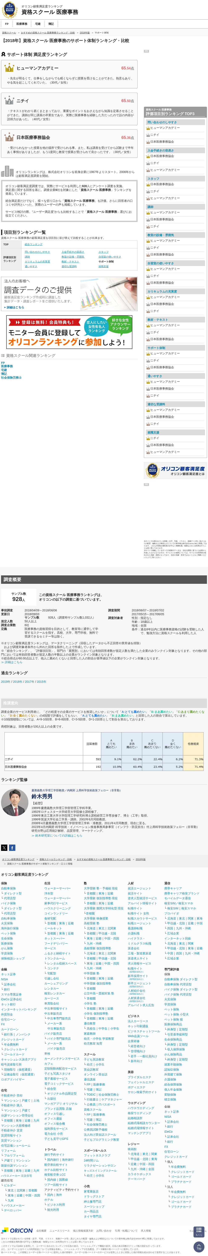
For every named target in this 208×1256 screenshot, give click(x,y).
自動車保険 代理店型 (178, 984)
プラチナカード (181, 1181)
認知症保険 (171, 1069)
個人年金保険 (173, 1089)
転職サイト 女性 (138, 913)
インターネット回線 (177, 938)
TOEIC (91, 1094)
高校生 (91, 1028)
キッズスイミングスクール (100, 1170)
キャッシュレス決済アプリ (18, 1059)
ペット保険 (8, 933)
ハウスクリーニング (57, 908)
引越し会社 (51, 978)
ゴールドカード (14, 1054)
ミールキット (53, 928)
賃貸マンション (11, 1140)
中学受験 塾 (91, 973)
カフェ (48, 1063)
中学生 (103, 1028)
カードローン (10, 1029)
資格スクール (92, 1109)
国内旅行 (53, 1159)
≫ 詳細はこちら (11, 662)
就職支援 (104, 266)
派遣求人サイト (138, 958)
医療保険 (7, 943)
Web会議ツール (138, 1036)
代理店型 (10, 898)
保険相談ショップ (13, 958)
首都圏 (8, 1120)
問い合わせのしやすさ (37, 251)
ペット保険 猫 (173, 1019)
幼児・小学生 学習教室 (99, 1038)
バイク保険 (8, 903)
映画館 (132, 1149)
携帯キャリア (173, 888)
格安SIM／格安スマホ (178, 903)
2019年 (6, 681)
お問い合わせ (104, 1230)
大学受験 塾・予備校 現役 (101, 888)
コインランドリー (56, 913)
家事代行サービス (56, 903)
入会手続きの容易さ (73, 251)
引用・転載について (126, 1230)
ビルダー (10, 1185)
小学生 (114, 1028)
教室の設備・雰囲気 (73, 256)
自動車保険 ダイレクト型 (180, 979)
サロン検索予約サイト (142, 1092)
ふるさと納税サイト (57, 953)
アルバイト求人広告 (141, 1005)
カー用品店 (91, 1211)
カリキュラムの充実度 (37, 261)
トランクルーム (54, 958)
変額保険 (170, 1094)
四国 (170, 928)
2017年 (29, 681)
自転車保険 (8, 918)
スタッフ (104, 251)
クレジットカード (13, 1039)
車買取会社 (51, 1003)
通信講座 (90, 1079)
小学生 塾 (90, 1003)
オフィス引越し (54, 1113)
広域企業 (173, 933)
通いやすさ (31, 266)
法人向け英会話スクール (100, 1134)
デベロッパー (13, 1210)
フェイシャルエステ (141, 1082)
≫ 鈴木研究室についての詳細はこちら (57, 835)
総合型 (51, 1088)
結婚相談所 (135, 1118)
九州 (36, 1120)
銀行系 (8, 1034)
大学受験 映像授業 (96, 918)
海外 (59, 1194)
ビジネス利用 (56, 1204)
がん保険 (7, 948)
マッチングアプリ (139, 1133)
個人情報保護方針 (83, 1230)
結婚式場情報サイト (141, 1128)
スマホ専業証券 (11, 994)
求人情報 (146, 1230)
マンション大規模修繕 (15, 1125)
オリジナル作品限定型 (62, 1093)
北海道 (91, 928)
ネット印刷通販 (138, 1026)
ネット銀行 (8, 1004)
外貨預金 (7, 1014)
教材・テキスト (70, 261)
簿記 (4, 373)
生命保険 (7, 938)
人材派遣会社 (136, 999)
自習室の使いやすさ (110, 256)
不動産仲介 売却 (11, 1095)
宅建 (4, 370)
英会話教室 (91, 1069)
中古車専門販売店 (59, 1018)
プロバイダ (171, 913)
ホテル (48, 1199)
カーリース (51, 998)
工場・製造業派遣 (139, 953)
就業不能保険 (173, 1064)
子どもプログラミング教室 (101, 1139)
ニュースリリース (60, 1230)
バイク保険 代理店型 (178, 994)
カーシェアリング (56, 983)
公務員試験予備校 (95, 1129)
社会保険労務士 (11, 377)
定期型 (183, 1029)
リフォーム (8, 1150)
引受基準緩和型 (177, 1034)
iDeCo (168, 1131)
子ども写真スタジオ (57, 1073)
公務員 (91, 1104)
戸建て (26, 1100)
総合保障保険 (173, 1084)
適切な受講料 (69, 266)
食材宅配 (50, 918)
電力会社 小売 (53, 1133)
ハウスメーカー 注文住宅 (16, 1175)
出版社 (51, 1098)
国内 (50, 1194)
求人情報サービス (139, 963)
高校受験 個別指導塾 (97, 948)
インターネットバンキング (18, 1009)
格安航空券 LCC (55, 1174)
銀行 (7, 989)
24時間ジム (91, 1160)
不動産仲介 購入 (11, 1105)
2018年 (17, 681)
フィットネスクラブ (97, 1155)
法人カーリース (138, 1021)
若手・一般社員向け (144, 1056)
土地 (36, 1100)
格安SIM (172, 908)
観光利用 (53, 1209)
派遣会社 (134, 948)
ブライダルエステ (139, 1077)
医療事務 (7, 366)
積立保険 (170, 1099)
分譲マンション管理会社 (17, 1115)
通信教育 (90, 1023)
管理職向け (138, 1051)
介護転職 (134, 933)
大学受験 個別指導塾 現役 (101, 898)
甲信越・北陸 (107, 933)
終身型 (171, 1029)
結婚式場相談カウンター (144, 1123)
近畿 (27, 1120)
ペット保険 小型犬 (176, 1014)
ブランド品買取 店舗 (58, 1108)
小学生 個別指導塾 (96, 1013)
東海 (19, 1120)
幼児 (90, 1064)
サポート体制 (156, 348)
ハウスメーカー (14, 1205)
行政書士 (93, 1099)
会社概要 (41, 1230)
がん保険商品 (173, 1054)
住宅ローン (8, 1019)
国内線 (51, 1179)
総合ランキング (33, 244)
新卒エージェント (139, 985)
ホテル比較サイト (56, 1169)
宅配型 (51, 973)
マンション (11, 1100)
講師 (27, 256)
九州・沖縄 (94, 943)
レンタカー (51, 988)
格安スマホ (188, 908)
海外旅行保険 (10, 928)
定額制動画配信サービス (60, 1068)
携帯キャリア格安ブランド (182, 893)
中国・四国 (32, 1195)
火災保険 (7, 923)
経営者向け (138, 1046)
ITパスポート (107, 1104)
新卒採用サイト (138, 977)
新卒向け (136, 1061)
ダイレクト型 (13, 893)
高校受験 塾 (91, 923)
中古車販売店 (53, 1013)
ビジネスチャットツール (144, 1031)
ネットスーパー (54, 938)
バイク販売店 (53, 1033)
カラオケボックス (139, 1174)
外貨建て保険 (173, 1074)
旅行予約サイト (54, 1154)
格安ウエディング (139, 1113)
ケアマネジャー (111, 1099)
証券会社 (10, 984)
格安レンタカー (54, 993)
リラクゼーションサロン (100, 1165)
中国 (200, 923)
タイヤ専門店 (92, 1216)
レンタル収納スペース (62, 963)
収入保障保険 (176, 1049)
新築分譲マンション (14, 1165)
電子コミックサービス (59, 1083)
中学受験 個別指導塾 (97, 983)
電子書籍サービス (56, 1078)
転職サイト (135, 908)
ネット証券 (8, 974)
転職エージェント (139, 923)
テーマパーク (136, 1179)
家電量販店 (91, 1191)
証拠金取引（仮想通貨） (20, 1074)
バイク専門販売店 (59, 1038)
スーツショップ (94, 1206)
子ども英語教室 (94, 1059)
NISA (4, 979)
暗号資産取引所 (11, 1064)
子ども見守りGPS (56, 1138)
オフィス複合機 (54, 1123)
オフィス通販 (53, 1118)
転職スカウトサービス (142, 918)
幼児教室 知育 (93, 1043)
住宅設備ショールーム (15, 1145)
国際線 (63, 1179)
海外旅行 (68, 1159)
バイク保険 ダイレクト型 (180, 989)
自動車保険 (8, 888)
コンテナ (53, 968)
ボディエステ (136, 1087)
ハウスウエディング (141, 1108)
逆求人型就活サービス (142, 898)
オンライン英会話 (95, 1074)
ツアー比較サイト (56, 1184)
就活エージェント (139, 888)
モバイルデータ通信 (177, 898)
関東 (154, 1154)
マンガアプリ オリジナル (61, 1103)
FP (3, 363)
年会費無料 (11, 1044)
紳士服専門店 (92, 1201)
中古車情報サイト (56, 1008)
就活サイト (135, 893)
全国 (151, 1169)
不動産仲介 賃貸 (11, 1130)
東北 (11, 1190)
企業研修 (134, 1041)
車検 (47, 1053)
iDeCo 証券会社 (11, 999)
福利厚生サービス (56, 1128)
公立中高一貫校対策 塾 (99, 993)
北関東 (21, 1190)
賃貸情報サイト (11, 1135)
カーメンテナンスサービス (62, 1058)
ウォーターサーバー (57, 888)
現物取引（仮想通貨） (18, 1069)
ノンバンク (23, 1034)
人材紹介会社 (136, 992)
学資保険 (7, 953)
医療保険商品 (173, 1024)
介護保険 (170, 1079)
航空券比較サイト (56, 1164)
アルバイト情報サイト (142, 903)
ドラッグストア (94, 1196)
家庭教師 (90, 1033)
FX (3, 1024)
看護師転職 (135, 928)
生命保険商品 (173, 1039)
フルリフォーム (14, 1155)
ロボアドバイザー (13, 1079)
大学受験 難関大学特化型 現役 (104, 908)
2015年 (41, 681)
